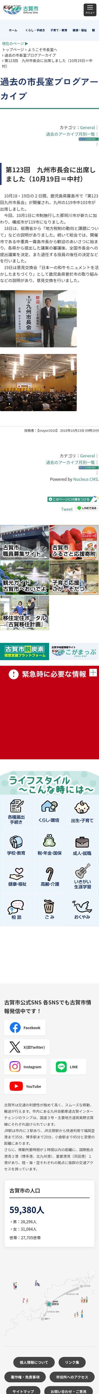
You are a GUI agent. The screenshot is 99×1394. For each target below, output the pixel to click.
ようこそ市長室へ (42, 49)
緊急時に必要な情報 (49, 712)
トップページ (13, 49)
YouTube (25, 1086)
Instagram (25, 1067)
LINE (67, 1067)
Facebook (24, 1027)
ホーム (13, 30)
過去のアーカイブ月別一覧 (70, 134)
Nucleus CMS (85, 479)
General (87, 127)
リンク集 (72, 1362)
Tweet (67, 509)
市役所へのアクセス (72, 1377)
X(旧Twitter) (27, 1047)
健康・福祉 (80, 30)
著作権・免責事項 (25, 1377)
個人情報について (34, 1362)
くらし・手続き (35, 30)
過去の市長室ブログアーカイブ (30, 55)
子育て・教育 (58, 30)
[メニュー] (90, 10)
